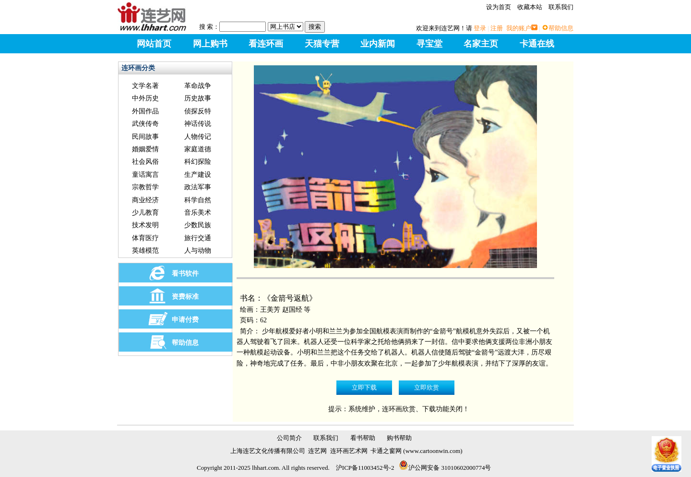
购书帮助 (399, 437)
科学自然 (197, 200)
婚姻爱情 (145, 149)
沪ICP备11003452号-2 (365, 467)
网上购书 (210, 44)
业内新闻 (377, 44)
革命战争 (197, 85)
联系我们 (560, 7)
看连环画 (266, 44)
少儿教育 (145, 212)
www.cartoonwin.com (433, 450)
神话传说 (197, 123)
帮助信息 (560, 28)
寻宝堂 (429, 44)
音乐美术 (197, 212)
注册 (496, 28)
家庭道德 (197, 149)
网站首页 (154, 44)
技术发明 (145, 225)
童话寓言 (145, 174)
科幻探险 (197, 161)
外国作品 (145, 111)
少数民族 (197, 225)
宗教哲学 (145, 187)
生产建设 (197, 174)
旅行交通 (197, 238)
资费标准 (185, 296)
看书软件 (185, 273)
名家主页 (481, 44)
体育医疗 (145, 238)
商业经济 (145, 200)
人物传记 (197, 136)
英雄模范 (145, 250)
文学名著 (145, 85)
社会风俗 (145, 161)
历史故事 (197, 98)
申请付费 (185, 319)
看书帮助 (362, 437)
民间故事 (145, 136)
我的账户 (518, 28)
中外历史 (145, 98)
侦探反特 (197, 111)
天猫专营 (322, 44)
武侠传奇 (145, 123)
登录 (480, 28)
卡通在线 (537, 44)
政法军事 (197, 187)
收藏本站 (529, 7)
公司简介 (289, 437)
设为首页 (498, 7)
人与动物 (197, 250)
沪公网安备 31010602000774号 (445, 467)
